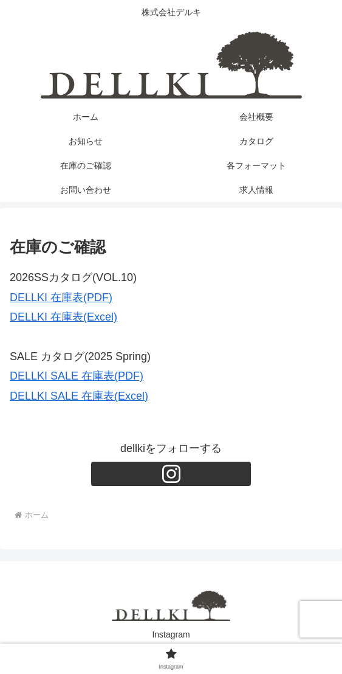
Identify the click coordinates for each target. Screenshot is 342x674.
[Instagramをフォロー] (171, 474)
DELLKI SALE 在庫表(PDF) (76, 376)
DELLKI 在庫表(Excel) (63, 317)
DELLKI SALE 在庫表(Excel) (79, 396)
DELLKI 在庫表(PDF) (61, 297)
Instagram (171, 634)
